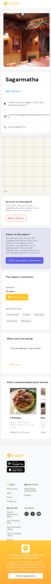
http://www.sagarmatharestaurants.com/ (28, 115)
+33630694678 (16, 127)
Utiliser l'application (25, 576)
